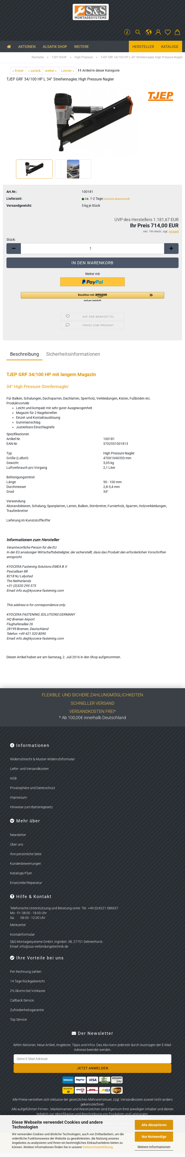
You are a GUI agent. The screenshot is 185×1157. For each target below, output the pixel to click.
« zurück (34, 71)
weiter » (51, 71)
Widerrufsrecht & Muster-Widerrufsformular (42, 759)
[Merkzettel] (168, 32)
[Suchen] (138, 32)
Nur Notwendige (154, 1137)
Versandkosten (131, 1099)
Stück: (11, 239)
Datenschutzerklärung (98, 1147)
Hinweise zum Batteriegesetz (31, 807)
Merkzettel (18, 925)
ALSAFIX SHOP (55, 47)
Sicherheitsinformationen (73, 354)
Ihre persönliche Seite (25, 854)
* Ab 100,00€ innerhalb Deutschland (92, 717)
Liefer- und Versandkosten (29, 769)
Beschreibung (24, 354)
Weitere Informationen (153, 1147)
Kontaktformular (22, 934)
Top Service (18, 1019)
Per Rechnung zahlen (25, 972)
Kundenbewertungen (25, 863)
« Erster (18, 71)
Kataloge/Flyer (21, 873)
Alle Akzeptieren (154, 1125)
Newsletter (18, 835)
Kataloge (170, 47)
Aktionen (27, 47)
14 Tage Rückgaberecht (27, 981)
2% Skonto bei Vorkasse (27, 991)
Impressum (18, 797)
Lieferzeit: (14, 198)
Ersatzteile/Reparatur (26, 883)
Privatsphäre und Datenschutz (32, 788)
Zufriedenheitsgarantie (27, 1010)
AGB (13, 778)
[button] (148, 32)
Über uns (16, 844)
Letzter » (67, 71)
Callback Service (22, 1000)
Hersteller (143, 47)
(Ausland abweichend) (116, 198)
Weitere (81, 47)
